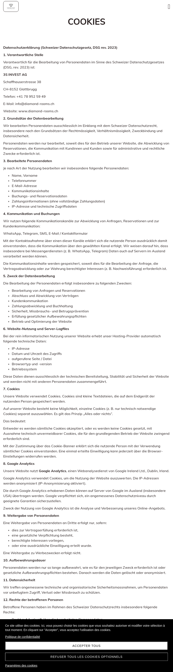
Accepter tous (86, 646)
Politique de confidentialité (22, 637)
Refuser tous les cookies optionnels (86, 656)
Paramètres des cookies (21, 665)
